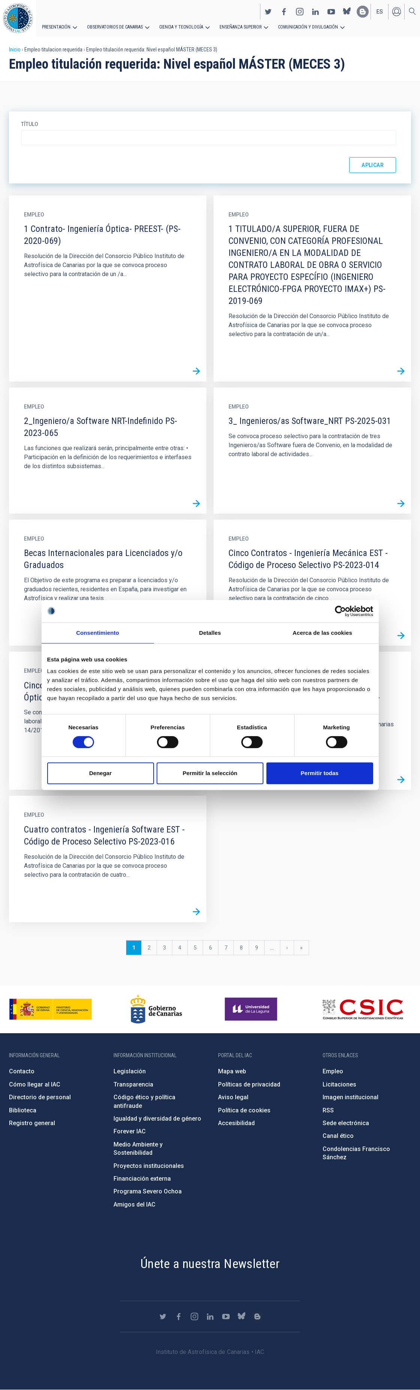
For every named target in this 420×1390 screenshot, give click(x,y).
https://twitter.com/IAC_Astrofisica (268, 12)
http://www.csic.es (362, 1009)
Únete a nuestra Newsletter (210, 1263)
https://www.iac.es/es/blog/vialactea (363, 12)
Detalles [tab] (210, 633)
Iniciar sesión (396, 12)
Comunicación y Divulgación (307, 27)
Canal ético (338, 1135)
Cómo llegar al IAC (34, 1084)
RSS (328, 1110)
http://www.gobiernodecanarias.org (156, 1009)
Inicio (15, 50)
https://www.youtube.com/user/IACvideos (331, 12)
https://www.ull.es (252, 1009)
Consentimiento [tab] (97, 633)
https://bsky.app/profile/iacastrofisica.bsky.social (347, 12)
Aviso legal (233, 1097)
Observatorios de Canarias (115, 27)
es (380, 12)
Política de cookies (244, 1110)
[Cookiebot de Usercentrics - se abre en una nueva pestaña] (340, 611)
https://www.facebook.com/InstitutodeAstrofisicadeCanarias (284, 12)
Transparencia (133, 1084)
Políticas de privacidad (249, 1084)
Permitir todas (320, 773)
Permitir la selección (210, 773)
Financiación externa (142, 1178)
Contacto (21, 1071)
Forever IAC (130, 1131)
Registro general (32, 1123)
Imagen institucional (350, 1097)
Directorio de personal (40, 1097)
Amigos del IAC (134, 1204)
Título (29, 124)
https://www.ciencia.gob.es (50, 1009)
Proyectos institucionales (149, 1165)
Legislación (130, 1071)
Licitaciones (339, 1084)
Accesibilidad (236, 1123)
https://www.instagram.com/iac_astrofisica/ (300, 12)
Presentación (56, 27)
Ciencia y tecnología (181, 27)
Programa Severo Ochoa (148, 1191)
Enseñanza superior (240, 27)
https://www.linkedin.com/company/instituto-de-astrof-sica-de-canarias (315, 12)
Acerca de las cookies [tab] (322, 633)
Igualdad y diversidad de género (157, 1118)
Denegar (100, 773)
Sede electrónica (346, 1123)
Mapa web (232, 1071)
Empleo (333, 1071)
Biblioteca (22, 1110)
